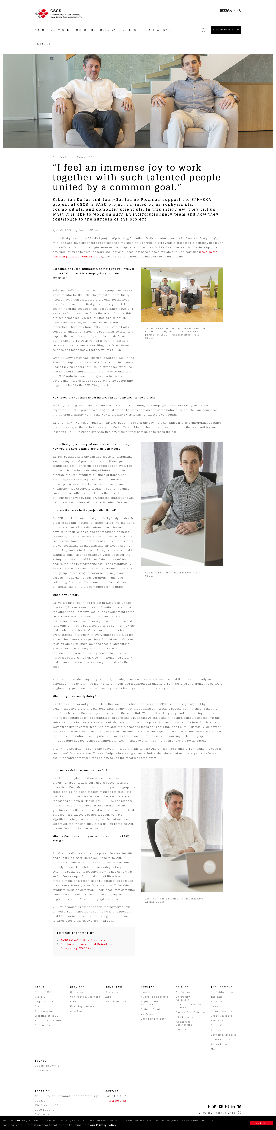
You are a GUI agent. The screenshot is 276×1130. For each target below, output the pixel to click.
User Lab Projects (153, 1019)
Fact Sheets (219, 1020)
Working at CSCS (46, 1016)
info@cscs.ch (115, 1100)
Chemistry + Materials (184, 998)
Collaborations (45, 1011)
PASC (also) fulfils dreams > (83, 940)
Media (215, 1049)
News (81, 157)
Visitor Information (49, 1020)
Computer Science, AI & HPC (189, 1006)
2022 (92, 157)
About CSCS (43, 992)
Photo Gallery (220, 1039)
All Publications (222, 992)
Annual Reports (222, 1011)
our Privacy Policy (103, 1125)
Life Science (184, 1017)
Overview (76, 992)
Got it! (261, 1123)
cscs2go (76, 1011)
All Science (184, 992)
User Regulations (82, 1006)
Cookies (19, 1120)
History (40, 997)
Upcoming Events (47, 1066)
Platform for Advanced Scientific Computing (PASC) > (87, 946)
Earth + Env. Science (190, 1012)
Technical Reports (224, 1035)
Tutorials (217, 1025)
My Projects (149, 1014)
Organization (44, 1001)
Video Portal (220, 1044)
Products (76, 1001)
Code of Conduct (153, 1009)
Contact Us (43, 1025)
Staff (38, 1006)
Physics (181, 1029)
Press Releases (222, 1016)
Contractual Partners (85, 997)
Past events (43, 1070)
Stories (216, 1030)
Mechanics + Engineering (184, 1023)
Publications (63, 157)
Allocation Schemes (155, 997)
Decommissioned (117, 1001)
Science (216, 1001)
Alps (108, 997)
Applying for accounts (149, 1003)
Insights (217, 997)
